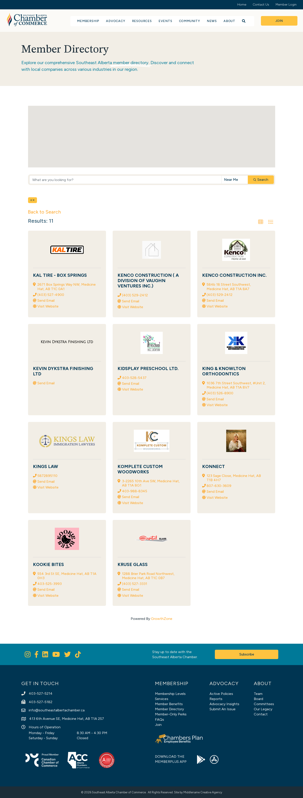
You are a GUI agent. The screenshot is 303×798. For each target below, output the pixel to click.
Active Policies (221, 694)
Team (258, 694)
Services (161, 699)
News (212, 21)
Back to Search (44, 212)
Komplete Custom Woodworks (140, 469)
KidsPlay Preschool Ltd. (148, 368)
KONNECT (213, 466)
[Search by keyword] (125, 179)
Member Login (286, 4)
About (229, 21)
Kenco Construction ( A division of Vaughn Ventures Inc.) (148, 281)
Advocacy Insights (224, 704)
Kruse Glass (133, 564)
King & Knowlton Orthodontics (224, 371)
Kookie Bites (48, 564)
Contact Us (261, 4)
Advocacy (115, 21)
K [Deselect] (33, 200)
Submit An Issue (222, 709)
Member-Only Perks (171, 714)
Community (189, 21)
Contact (261, 714)
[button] (149, 119)
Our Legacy (263, 709)
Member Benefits (169, 704)
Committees (264, 704)
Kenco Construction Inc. (234, 275)
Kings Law (45, 466)
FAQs (159, 719)
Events (165, 21)
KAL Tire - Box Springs (60, 275)
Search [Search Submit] (260, 179)
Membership (88, 21)
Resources (142, 21)
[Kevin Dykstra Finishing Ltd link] (67, 342)
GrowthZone (161, 619)
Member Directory (169, 709)
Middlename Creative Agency (202, 792)
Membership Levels (170, 694)
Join (158, 725)
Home (241, 4)
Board (258, 699)
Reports (215, 699)
